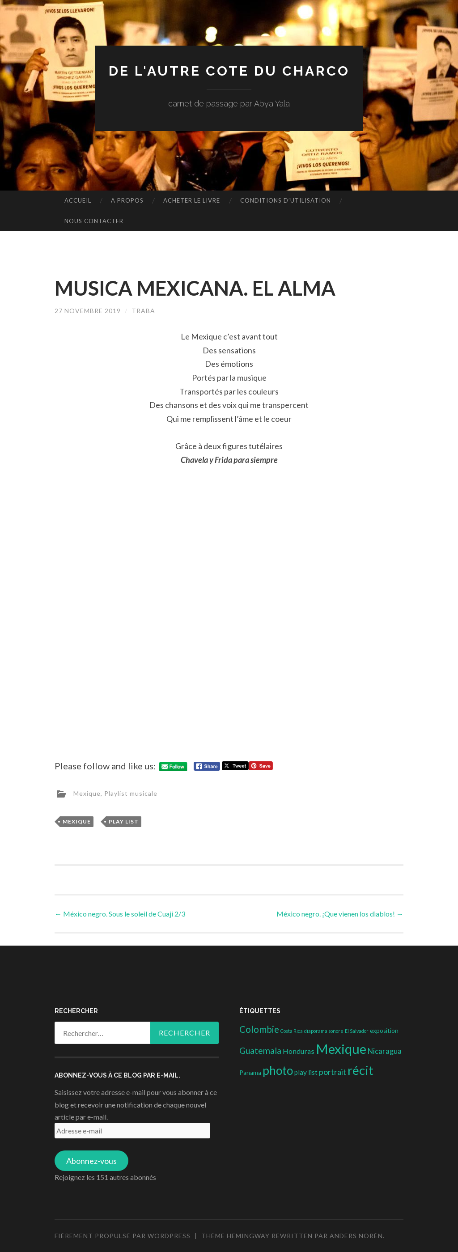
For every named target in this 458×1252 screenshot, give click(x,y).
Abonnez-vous (91, 1161)
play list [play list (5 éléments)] (306, 1072)
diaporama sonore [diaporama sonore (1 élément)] (324, 1031)
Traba (143, 310)
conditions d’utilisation (285, 200)
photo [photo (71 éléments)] (278, 1070)
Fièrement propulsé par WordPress (123, 1235)
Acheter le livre (191, 200)
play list (124, 821)
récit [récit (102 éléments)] (360, 1070)
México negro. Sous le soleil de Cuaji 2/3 (120, 913)
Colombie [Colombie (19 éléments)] (259, 1029)
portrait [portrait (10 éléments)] (332, 1072)
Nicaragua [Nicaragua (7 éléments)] (385, 1051)
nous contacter (93, 221)
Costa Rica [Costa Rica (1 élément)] (291, 1031)
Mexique (87, 793)
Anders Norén (356, 1235)
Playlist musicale (130, 793)
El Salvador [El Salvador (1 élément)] (357, 1031)
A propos (127, 200)
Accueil (77, 200)
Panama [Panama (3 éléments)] (250, 1072)
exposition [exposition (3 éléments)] (384, 1030)
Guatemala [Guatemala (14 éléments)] (260, 1050)
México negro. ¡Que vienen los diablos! (339, 913)
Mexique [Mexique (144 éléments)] (341, 1049)
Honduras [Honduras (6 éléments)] (298, 1051)
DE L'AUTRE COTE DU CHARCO (229, 71)
